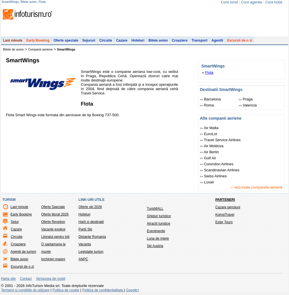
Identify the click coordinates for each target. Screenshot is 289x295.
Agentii (217, 40)
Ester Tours (223, 222)
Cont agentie (251, 2)
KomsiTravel (224, 215)
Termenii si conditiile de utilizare (25, 290)
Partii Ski (85, 229)
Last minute (12, 40)
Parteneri (225, 200)
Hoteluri (137, 40)
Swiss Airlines (213, 176)
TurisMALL (155, 209)
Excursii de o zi (239, 40)
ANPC (83, 259)
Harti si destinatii (91, 222)
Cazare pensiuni (227, 207)
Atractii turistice (158, 224)
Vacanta (85, 244)
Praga (246, 99)
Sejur (15, 222)
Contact (26, 279)
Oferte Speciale (53, 207)
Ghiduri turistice (159, 216)
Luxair (207, 182)
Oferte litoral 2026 (55, 214)
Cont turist (229, 2)
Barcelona (210, 99)
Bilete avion (158, 40)
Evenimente (156, 231)
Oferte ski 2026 (90, 207)
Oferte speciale (66, 40)
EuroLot (208, 134)
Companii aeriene (40, 49)
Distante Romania (92, 237)
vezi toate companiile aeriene (256, 187)
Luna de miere (158, 238)
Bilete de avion (13, 49)
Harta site (8, 279)
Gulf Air (208, 158)
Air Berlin (209, 152)
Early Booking (38, 40)
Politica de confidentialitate (103, 290)
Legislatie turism (91, 252)
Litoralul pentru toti (55, 237)
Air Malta (209, 128)
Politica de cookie (66, 290)
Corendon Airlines (217, 164)
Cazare (121, 40)
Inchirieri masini (53, 259)
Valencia (248, 105)
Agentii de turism (23, 252)
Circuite (105, 40)
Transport (199, 40)
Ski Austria (155, 246)
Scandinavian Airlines (220, 170)
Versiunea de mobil (50, 279)
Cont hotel (273, 2)
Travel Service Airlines (220, 140)
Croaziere (180, 40)
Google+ (132, 290)
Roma (207, 105)
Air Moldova (212, 146)
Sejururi (88, 40)
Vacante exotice (53, 229)
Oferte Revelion (53, 222)
